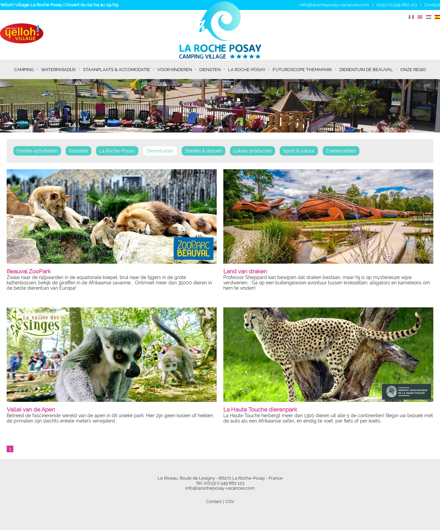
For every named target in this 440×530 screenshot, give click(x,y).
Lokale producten (252, 151)
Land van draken (245, 271)
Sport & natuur (299, 151)
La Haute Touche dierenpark (260, 409)
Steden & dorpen (203, 151)
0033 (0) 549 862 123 (396, 4)
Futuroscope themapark (302, 69)
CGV (229, 501)
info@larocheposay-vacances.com (334, 4)
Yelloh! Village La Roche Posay (31, 4)
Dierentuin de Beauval (366, 69)
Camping (24, 69)
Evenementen (341, 151)
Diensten (210, 69)
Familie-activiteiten (37, 151)
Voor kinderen (174, 69)
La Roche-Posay (246, 69)
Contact (432, 4)
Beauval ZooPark (29, 271)
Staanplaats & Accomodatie (116, 69)
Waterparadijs (58, 69)
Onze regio (413, 69)
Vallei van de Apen (31, 409)
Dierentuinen (160, 151)
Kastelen (78, 151)
